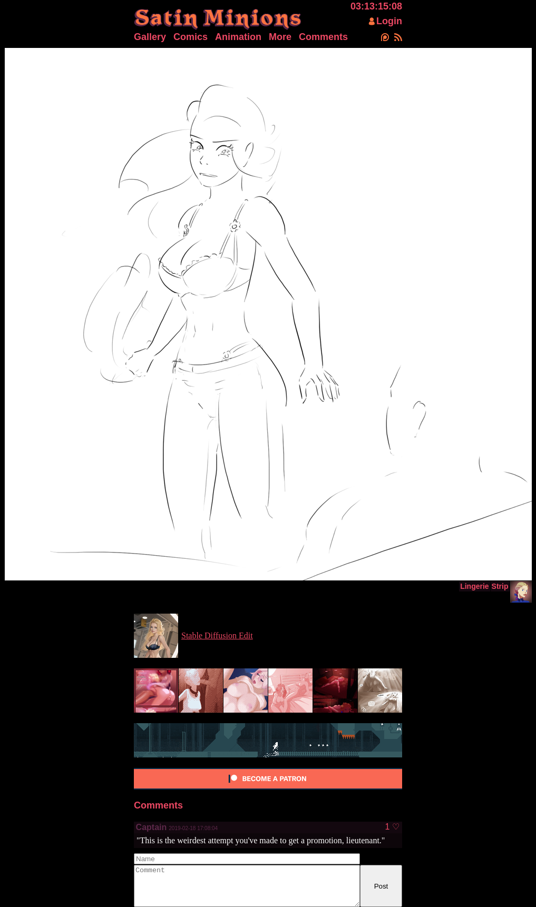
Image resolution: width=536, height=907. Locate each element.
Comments (323, 37)
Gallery (150, 37)
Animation (238, 37)
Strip (500, 586)
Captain (151, 827)
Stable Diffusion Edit (217, 635)
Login (389, 21)
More (280, 37)
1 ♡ (392, 827)
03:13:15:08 (376, 6)
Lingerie (474, 586)
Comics (190, 37)
